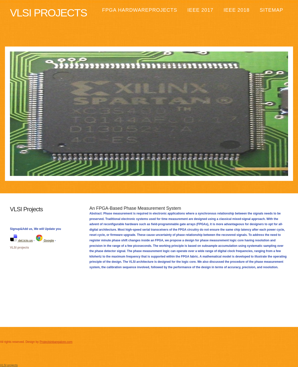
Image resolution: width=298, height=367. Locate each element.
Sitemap (271, 10)
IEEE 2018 (237, 10)
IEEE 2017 (200, 10)
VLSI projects (19, 247)
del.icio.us (21, 240)
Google (45, 240)
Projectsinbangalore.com (55, 342)
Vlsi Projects (48, 13)
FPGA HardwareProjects (139, 10)
